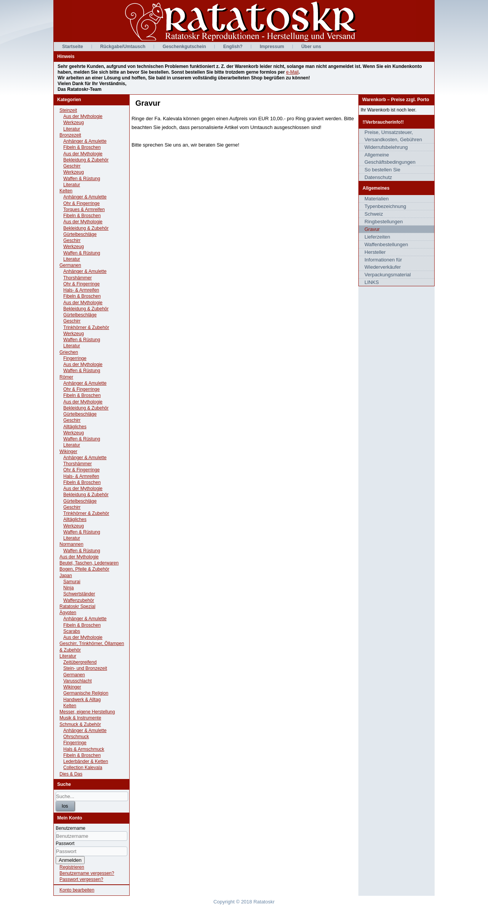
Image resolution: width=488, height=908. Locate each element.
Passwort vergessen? (81, 879)
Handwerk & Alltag (82, 699)
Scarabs (71, 631)
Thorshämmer (77, 278)
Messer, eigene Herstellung (87, 711)
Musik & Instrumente (80, 718)
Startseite (72, 46)
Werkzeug (73, 122)
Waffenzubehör (78, 600)
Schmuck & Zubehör (80, 724)
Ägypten (67, 612)
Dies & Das (70, 774)
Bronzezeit (70, 135)
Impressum (272, 46)
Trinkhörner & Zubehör (86, 327)
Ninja (68, 587)
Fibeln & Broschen (82, 147)
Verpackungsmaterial (387, 274)
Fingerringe (75, 358)
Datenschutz (378, 177)
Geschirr (71, 166)
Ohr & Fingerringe (81, 203)
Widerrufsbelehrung (386, 147)
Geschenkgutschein (184, 46)
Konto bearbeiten (76, 890)
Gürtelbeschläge (79, 234)
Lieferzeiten (377, 237)
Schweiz (373, 214)
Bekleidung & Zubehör (86, 160)
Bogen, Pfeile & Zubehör (84, 569)
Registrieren (71, 867)
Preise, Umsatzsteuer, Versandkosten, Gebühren (393, 135)
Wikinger (68, 451)
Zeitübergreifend (79, 662)
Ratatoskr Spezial (77, 606)
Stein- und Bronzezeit (85, 668)
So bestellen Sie (382, 170)
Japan (65, 575)
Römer (66, 377)
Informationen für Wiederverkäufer (383, 263)
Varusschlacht (77, 681)
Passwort (65, 843)
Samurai (71, 581)
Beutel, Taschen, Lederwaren (89, 563)
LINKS (371, 282)
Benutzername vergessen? (86, 873)
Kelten (65, 191)
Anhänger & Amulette (84, 141)
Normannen (71, 544)
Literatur (71, 129)
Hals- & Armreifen (81, 290)
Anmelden (70, 860)
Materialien (376, 199)
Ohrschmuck (76, 736)
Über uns (311, 46)
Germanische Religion (85, 693)
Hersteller (375, 252)
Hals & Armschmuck (83, 749)
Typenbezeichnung (385, 206)
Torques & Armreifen (84, 209)
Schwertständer (79, 594)
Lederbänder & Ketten (85, 761)
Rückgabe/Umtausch (123, 46)
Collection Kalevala (82, 767)
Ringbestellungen (383, 221)
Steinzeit (68, 110)
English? (232, 46)
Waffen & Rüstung (81, 178)
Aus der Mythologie (83, 116)
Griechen (68, 352)
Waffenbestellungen (386, 244)
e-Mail (292, 72)
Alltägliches (75, 426)
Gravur (372, 229)
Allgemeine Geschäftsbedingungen (390, 158)
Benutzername (70, 828)
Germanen (70, 265)
